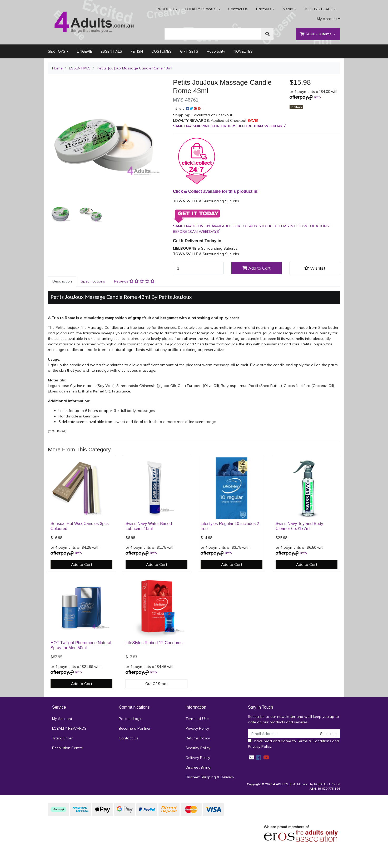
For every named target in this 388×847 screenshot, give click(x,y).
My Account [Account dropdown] (327, 18)
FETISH (137, 51)
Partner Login (130, 718)
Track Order (62, 738)
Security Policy (198, 747)
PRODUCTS (167, 9)
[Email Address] (282, 733)
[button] (315, 268)
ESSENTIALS (111, 51)
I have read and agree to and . (293, 744)
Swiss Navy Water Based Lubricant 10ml (149, 526)
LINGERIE (84, 51)
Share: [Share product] (188, 108)
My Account (62, 718)
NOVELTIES (243, 51)
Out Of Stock (156, 683)
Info (317, 97)
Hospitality (216, 51)
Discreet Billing (198, 767)
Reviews (134, 281)
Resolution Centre (67, 747)
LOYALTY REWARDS (202, 9)
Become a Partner (135, 728)
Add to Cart (256, 268)
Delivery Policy (198, 757)
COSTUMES (161, 51)
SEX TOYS (56, 51)
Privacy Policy (197, 728)
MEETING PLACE (319, 9)
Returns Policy (198, 738)
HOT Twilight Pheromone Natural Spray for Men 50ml (81, 645)
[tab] (62, 281)
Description (62, 281)
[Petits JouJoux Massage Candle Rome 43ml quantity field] (198, 268)
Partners (263, 9)
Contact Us (238, 9)
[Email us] (251, 757)
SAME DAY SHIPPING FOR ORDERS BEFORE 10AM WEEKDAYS (229, 126)
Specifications (93, 281)
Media (288, 9)
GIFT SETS (189, 51)
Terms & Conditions (314, 741)
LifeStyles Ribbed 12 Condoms (154, 643)
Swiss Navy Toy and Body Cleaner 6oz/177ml (299, 526)
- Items (316, 34)
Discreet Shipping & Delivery (210, 777)
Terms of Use (197, 718)
